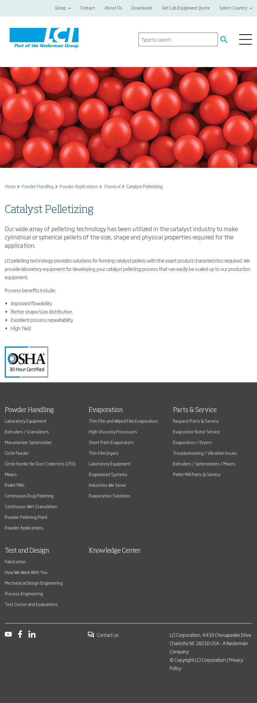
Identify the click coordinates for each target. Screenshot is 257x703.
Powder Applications (79, 186)
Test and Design (27, 551)
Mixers (11, 474)
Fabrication (15, 561)
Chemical (112, 186)
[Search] (178, 39)
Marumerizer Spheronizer (28, 442)
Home (10, 186)
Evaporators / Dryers (192, 442)
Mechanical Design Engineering (33, 583)
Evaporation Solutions (109, 495)
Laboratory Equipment (25, 421)
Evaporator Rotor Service (196, 431)
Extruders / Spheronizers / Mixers (204, 463)
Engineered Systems (108, 474)
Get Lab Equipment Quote (186, 8)
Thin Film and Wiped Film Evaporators (123, 421)
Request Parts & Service (196, 421)
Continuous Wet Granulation (31, 506)
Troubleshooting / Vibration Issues (205, 453)
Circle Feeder (17, 453)
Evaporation (106, 410)
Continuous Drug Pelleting (29, 495)
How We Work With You (26, 572)
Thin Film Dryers (103, 453)
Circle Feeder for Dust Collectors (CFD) (40, 463)
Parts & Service (195, 410)
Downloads (141, 8)
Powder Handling (38, 186)
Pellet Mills (15, 485)
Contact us (103, 634)
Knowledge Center (115, 551)
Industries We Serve (107, 485)
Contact (87, 8)
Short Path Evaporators (111, 442)
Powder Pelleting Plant (26, 517)
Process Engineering (24, 593)
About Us (113, 8)
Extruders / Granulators (27, 431)
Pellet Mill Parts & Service (197, 474)
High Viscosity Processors (113, 431)
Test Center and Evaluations (31, 604)
